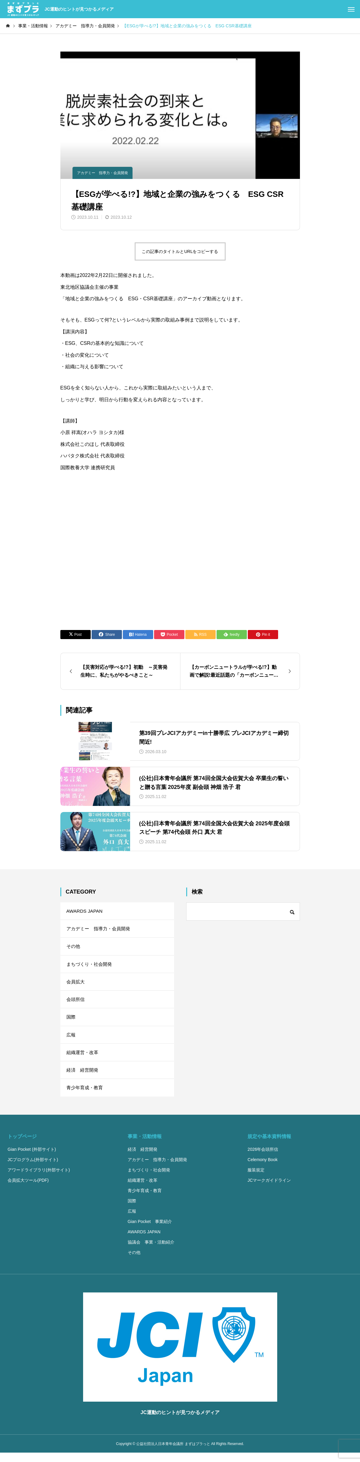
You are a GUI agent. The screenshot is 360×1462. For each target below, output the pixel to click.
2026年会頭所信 (262, 1158)
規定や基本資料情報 (269, 1145)
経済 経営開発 (83, 1077)
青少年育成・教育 (85, 1096)
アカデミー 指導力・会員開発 (102, 173)
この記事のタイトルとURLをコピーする (180, 251)
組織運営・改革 (83, 1059)
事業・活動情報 (145, 1145)
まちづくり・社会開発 (90, 966)
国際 (71, 1022)
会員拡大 (76, 985)
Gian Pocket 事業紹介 (150, 1230)
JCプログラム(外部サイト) (33, 1168)
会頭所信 (76, 1003)
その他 (73, 948)
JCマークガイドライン (269, 1189)
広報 (71, 1040)
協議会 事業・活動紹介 (151, 1251)
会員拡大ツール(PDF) (28, 1189)
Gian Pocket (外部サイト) (32, 1158)
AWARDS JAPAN (85, 911)
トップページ (22, 1145)
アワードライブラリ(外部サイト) (39, 1179)
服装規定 (255, 1179)
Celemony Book (262, 1168)
